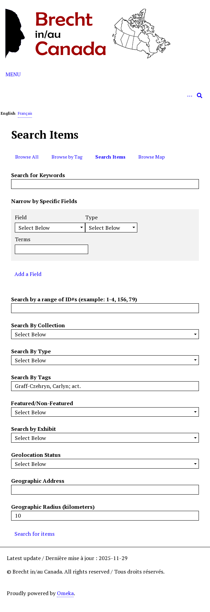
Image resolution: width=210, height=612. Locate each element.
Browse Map (151, 157)
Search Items (110, 157)
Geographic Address (37, 480)
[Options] (189, 95)
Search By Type (31, 351)
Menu (13, 74)
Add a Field (27, 274)
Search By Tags (31, 377)
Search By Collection (38, 325)
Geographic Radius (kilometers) (53, 506)
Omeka (65, 593)
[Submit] (200, 95)
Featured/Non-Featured (42, 403)
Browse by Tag (66, 157)
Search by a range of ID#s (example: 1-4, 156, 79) (74, 299)
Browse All (27, 157)
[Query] (105, 95)
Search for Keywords (38, 175)
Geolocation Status (36, 454)
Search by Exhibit (33, 429)
